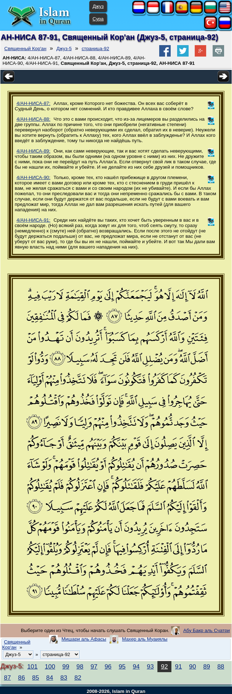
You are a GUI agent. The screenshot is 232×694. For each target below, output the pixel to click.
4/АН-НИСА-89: (33, 151)
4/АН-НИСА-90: (33, 177)
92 (164, 666)
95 (122, 666)
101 (32, 666)
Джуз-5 (64, 48)
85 (35, 677)
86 (21, 677)
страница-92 (95, 48)
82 (77, 677)
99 (65, 666)
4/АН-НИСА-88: (33, 119)
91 (178, 666)
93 (150, 666)
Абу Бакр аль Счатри (206, 630)
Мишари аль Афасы (83, 639)
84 (49, 677)
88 (220, 666)
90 (192, 666)
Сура (98, 18)
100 (50, 666)
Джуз (98, 6)
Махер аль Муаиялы (144, 639)
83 (63, 677)
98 (79, 666)
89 (206, 666)
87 (7, 677)
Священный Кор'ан (25, 48)
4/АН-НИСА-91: (33, 220)
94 (136, 666)
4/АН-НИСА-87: (33, 103)
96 (108, 666)
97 (93, 666)
